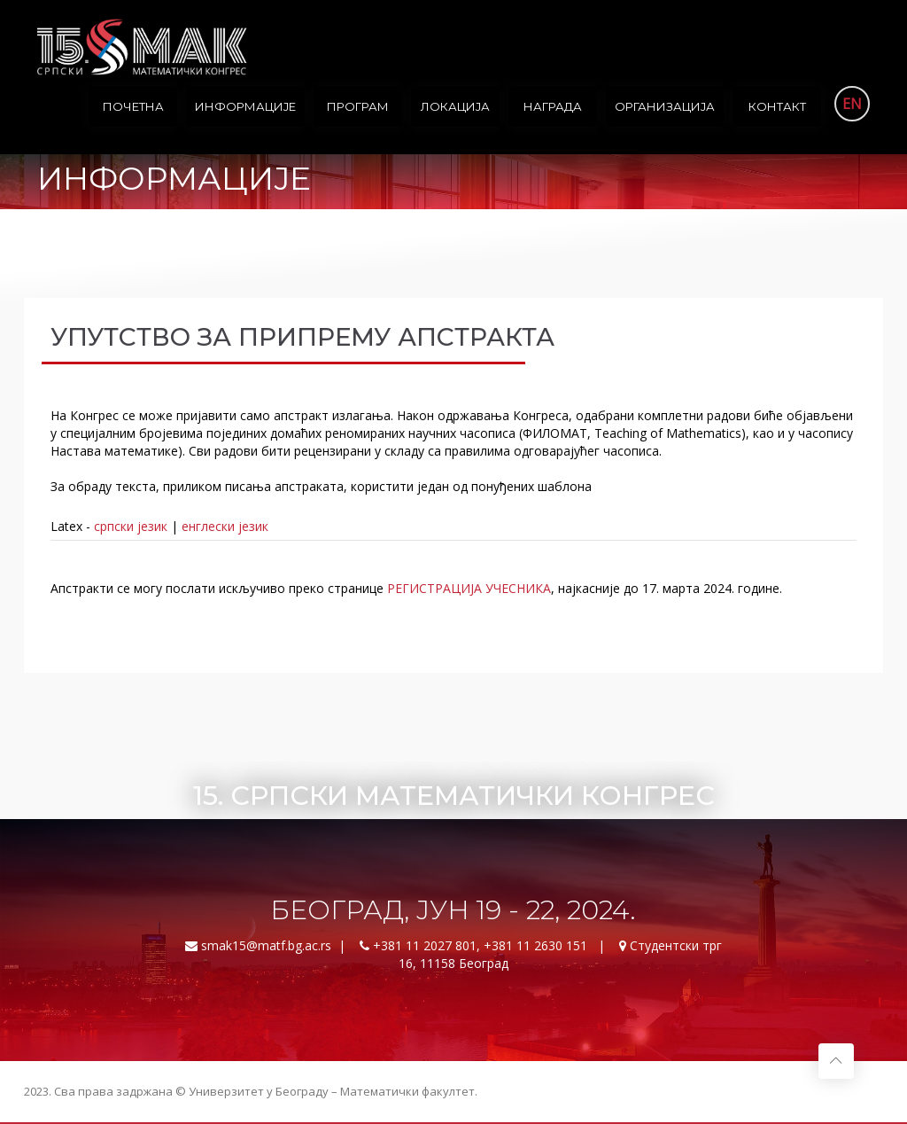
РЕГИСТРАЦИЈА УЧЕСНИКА (469, 588)
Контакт (777, 106)
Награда (552, 106)
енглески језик (225, 526)
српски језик (130, 526)
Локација (455, 106)
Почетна (133, 106)
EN (852, 103)
